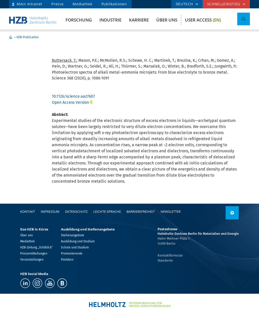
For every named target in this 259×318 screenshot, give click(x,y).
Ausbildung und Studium (78, 241)
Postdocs (67, 259)
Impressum (50, 211)
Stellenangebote (72, 235)
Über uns (166, 20)
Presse (57, 4)
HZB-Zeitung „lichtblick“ (36, 247)
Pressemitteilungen (33, 253)
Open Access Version (70, 102)
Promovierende (71, 253)
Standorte (165, 260)
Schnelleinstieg (224, 4)
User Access (203, 20)
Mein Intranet (29, 4)
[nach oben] (232, 212)
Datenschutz (76, 211)
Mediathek (82, 4)
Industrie (110, 20)
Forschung (79, 20)
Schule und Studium (75, 247)
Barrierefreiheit (140, 211)
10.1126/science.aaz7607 (73, 96)
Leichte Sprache (107, 211)
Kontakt (27, 211)
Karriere (139, 20)
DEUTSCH (184, 4)
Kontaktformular (170, 255)
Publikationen (114, 4)
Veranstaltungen (32, 259)
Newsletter (171, 211)
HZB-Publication (27, 37)
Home (10, 37)
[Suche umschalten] (243, 19)
